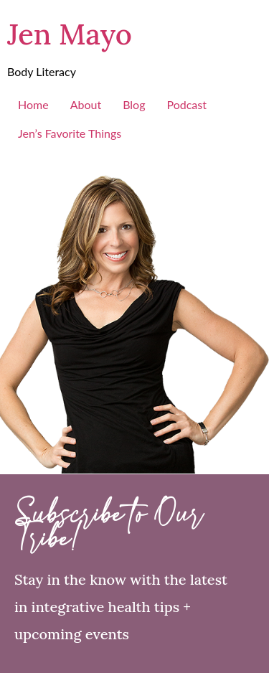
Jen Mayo (69, 34)
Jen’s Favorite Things (69, 133)
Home (33, 104)
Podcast (186, 104)
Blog (134, 104)
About (86, 104)
